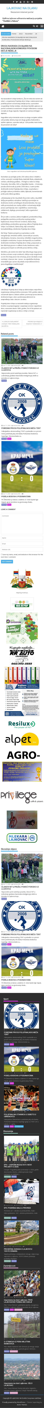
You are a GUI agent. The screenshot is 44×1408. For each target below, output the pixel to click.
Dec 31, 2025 (8, 1162)
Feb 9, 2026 (8, 1380)
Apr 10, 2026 (8, 1112)
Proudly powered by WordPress (13, 1402)
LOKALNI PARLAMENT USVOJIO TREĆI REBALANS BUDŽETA (10, 324)
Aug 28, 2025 (8, 1205)
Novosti (4, 315)
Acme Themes (22, 1405)
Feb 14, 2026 (8, 1339)
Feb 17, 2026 (8, 1297)
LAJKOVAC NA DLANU (22, 8)
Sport (9, 438)
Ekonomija (7, 1176)
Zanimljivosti (18, 1309)
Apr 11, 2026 (5, 365)
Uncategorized (19, 1126)
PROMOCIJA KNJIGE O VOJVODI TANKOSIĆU (34, 323)
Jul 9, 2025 (7, 1246)
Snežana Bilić (16, 56)
